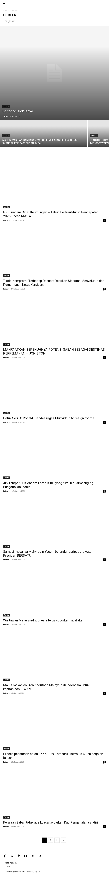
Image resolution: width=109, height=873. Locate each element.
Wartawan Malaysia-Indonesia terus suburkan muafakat (43, 620)
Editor (5, 116)
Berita (6, 107)
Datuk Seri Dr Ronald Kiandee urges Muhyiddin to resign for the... (49, 418)
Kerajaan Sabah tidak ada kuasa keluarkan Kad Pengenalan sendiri (50, 822)
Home (6, 10)
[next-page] (63, 840)
